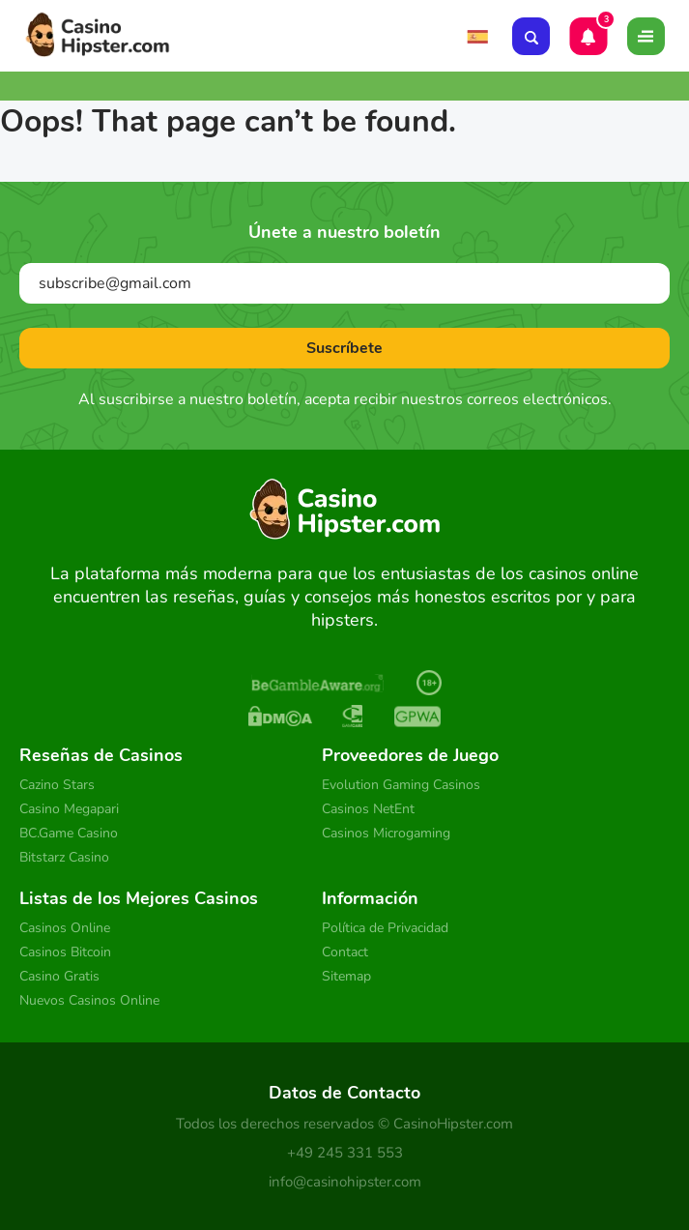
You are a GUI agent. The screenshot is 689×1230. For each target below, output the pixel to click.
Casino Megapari (69, 809)
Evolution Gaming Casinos (401, 785)
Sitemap (346, 976)
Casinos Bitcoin (65, 952)
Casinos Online (64, 928)
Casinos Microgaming (386, 833)
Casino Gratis (59, 976)
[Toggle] (646, 36)
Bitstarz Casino (64, 857)
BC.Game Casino (68, 833)
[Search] (531, 36)
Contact (345, 952)
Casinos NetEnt (368, 809)
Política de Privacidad (385, 928)
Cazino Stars (57, 785)
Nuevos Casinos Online (89, 1000)
